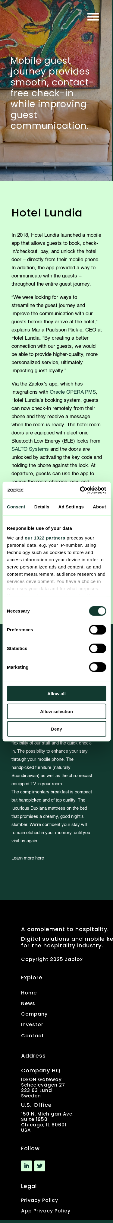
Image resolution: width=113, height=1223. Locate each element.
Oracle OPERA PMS (73, 392)
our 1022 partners (45, 537)
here (39, 858)
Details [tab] (41, 506)
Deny (56, 729)
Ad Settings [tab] (71, 506)
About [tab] (99, 506)
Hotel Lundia (47, 212)
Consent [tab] (16, 506)
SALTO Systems (30, 449)
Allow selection (56, 711)
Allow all (56, 693)
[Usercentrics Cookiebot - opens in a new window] (80, 490)
